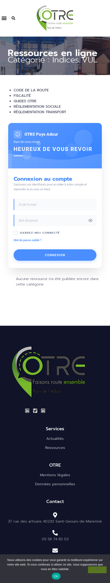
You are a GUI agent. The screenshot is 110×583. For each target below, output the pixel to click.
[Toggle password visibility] (90, 220)
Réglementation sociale (37, 106)
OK (56, 576)
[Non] (97, 569)
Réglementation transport (40, 112)
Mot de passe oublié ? (28, 240)
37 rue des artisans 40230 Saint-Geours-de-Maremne (55, 521)
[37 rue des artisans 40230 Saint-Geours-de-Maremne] (55, 515)
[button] (4, 18)
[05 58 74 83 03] (55, 532)
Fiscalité (22, 95)
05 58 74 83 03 (55, 539)
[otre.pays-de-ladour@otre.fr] (55, 550)
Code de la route (31, 90)
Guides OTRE (25, 101)
